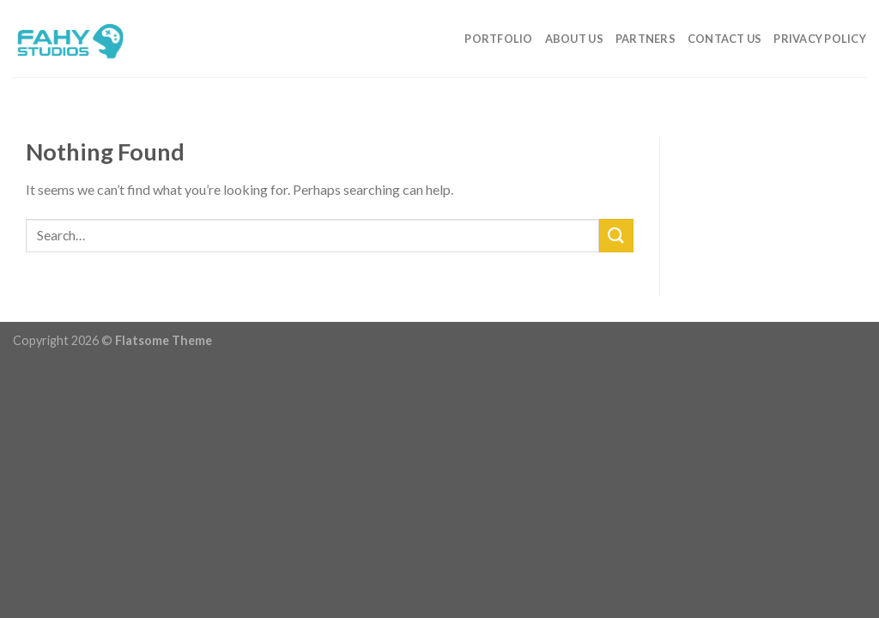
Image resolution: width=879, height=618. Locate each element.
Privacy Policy (819, 38)
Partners (645, 38)
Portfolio (498, 38)
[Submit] (616, 235)
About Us (574, 38)
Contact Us (725, 38)
